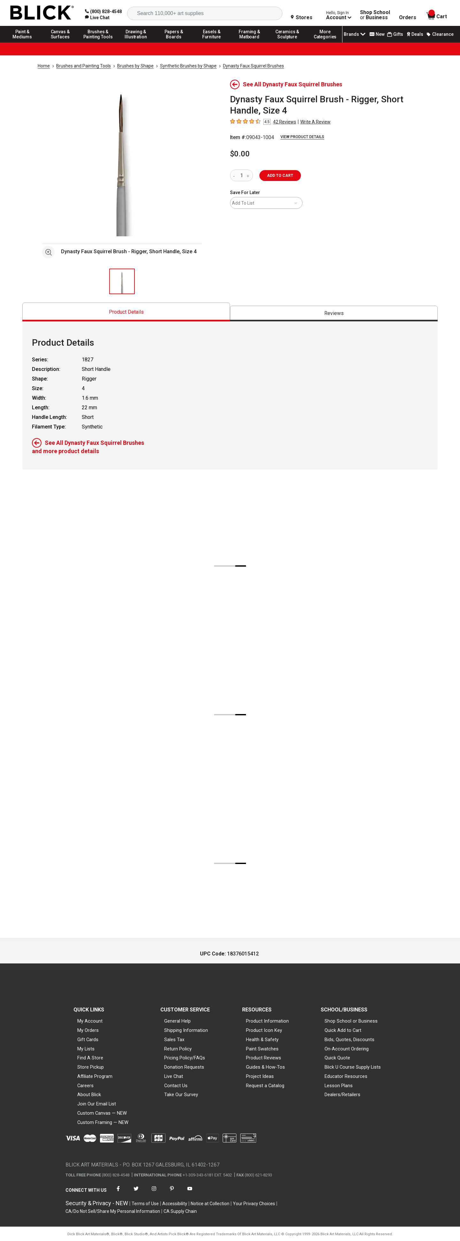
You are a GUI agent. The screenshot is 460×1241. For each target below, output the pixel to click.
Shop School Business (375, 15)
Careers (85, 1085)
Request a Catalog (265, 1085)
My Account (90, 1021)
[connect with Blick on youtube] (189, 1193)
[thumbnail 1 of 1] (122, 281)
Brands (355, 34)
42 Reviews (284, 121)
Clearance (440, 34)
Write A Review (315, 121)
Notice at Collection (210, 1203)
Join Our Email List (96, 1104)
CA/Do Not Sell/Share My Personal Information (112, 1211)
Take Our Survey (181, 1094)
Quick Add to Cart (343, 1030)
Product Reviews (263, 1058)
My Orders (88, 1030)
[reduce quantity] (235, 175)
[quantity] (241, 175)
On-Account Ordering (347, 1049)
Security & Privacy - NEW (96, 1203)
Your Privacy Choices (254, 1203)
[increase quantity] (249, 175)
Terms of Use (145, 1203)
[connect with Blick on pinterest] (171, 1193)
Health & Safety (262, 1039)
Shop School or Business (351, 1021)
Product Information (267, 1021)
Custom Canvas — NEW (102, 1113)
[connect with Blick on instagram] (154, 1193)
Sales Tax (174, 1039)
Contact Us (176, 1085)
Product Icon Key (264, 1030)
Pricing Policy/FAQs (184, 1058)
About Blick (89, 1094)
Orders (407, 17)
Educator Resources (346, 1076)
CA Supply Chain (180, 1211)
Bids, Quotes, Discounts (349, 1039)
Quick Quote (337, 1058)
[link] (97, 17)
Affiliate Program (94, 1076)
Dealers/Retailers (342, 1094)
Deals (414, 34)
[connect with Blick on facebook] (118, 1193)
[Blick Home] (42, 13)
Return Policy (178, 1049)
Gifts (395, 34)
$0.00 (240, 153)
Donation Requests (184, 1067)
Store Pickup (90, 1067)
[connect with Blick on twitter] (136, 1193)
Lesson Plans (339, 1085)
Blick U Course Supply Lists (353, 1067)
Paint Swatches (262, 1049)
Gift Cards (87, 1039)
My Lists (86, 1049)
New (377, 34)
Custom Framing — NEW (102, 1122)
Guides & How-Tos (265, 1067)
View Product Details (302, 137)
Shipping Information (186, 1030)
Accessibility (174, 1203)
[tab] (126, 311)
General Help (177, 1021)
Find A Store (90, 1058)
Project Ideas (260, 1076)
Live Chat (173, 1076)
